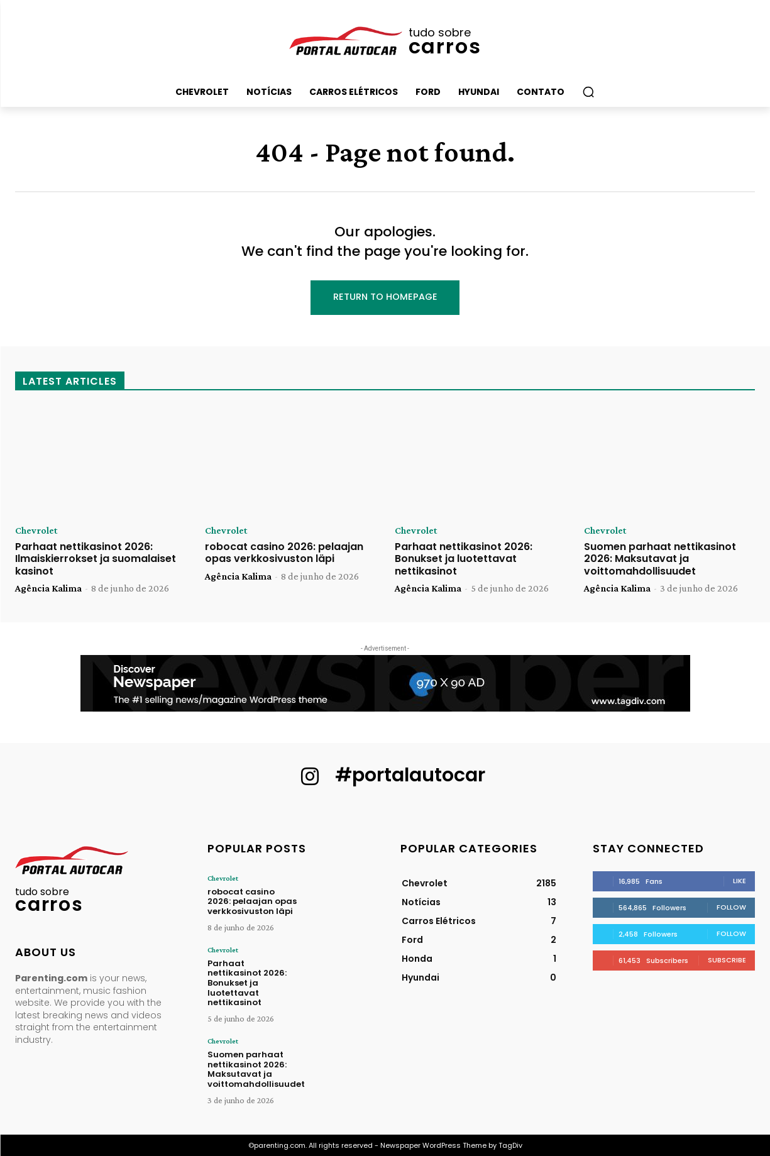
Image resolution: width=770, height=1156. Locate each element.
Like (739, 881)
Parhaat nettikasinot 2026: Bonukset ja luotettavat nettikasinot (463, 558)
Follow (731, 907)
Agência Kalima (48, 588)
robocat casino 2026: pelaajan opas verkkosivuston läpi (284, 552)
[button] (588, 92)
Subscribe (727, 960)
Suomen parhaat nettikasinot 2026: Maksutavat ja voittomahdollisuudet (660, 558)
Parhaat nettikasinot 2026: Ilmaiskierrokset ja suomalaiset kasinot (95, 558)
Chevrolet (36, 531)
